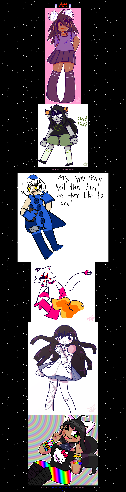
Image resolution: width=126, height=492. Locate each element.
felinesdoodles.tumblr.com (62, 488)
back (63, 490)
